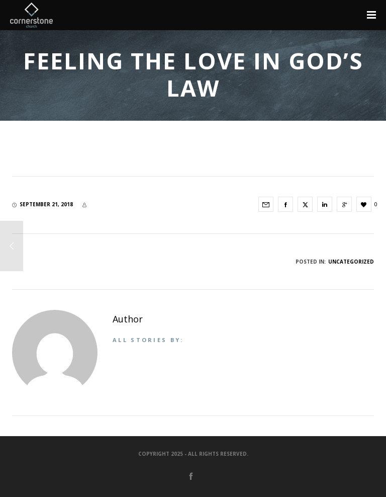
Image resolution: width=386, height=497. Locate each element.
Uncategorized (351, 261)
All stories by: (148, 340)
